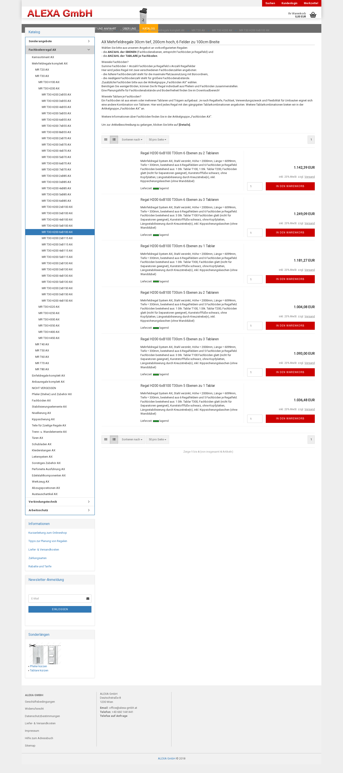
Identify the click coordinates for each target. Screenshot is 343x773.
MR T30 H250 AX (49, 321)
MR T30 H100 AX (49, 90)
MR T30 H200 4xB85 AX (56, 197)
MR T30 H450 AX (49, 346)
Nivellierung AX (41, 421)
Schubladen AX (41, 453)
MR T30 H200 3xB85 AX (56, 190)
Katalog (149, 28)
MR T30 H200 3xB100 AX (57, 222)
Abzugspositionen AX (46, 496)
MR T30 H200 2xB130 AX (57, 272)
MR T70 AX (42, 371)
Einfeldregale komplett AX (48, 384)
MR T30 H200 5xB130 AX (57, 290)
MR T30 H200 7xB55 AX (56, 134)
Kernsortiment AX (43, 66)
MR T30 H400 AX (49, 340)
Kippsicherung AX (43, 428)
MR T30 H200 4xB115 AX (57, 259)
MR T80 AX (42, 378)
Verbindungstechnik (43, 510)
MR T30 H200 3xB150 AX (57, 303)
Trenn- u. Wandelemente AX (49, 440)
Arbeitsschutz (38, 519)
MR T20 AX (42, 78)
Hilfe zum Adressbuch (39, 747)
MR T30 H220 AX (49, 315)
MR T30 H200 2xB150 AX (57, 297)
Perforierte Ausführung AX (48, 477)
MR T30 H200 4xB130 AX (57, 284)
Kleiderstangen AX (43, 459)
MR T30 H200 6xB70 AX (56, 172)
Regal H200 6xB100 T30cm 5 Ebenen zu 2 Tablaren (179, 301)
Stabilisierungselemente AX (49, 415)
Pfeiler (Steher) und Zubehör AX (52, 403)
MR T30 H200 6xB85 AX (56, 209)
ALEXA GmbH (166, 767)
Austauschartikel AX (45, 502)
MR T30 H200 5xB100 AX (57, 234)
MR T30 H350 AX (49, 334)
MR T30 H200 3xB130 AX (57, 278)
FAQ (52, 28)
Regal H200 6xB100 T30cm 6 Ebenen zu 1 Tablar (177, 255)
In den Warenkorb (290, 194)
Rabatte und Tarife (39, 575)
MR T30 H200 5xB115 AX (57, 265)
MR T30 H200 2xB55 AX (56, 103)
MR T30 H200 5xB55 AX (56, 122)
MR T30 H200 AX (49, 97)
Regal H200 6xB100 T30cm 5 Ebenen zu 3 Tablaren (179, 348)
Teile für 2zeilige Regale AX (49, 434)
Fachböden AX (41, 409)
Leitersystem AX (42, 465)
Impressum (32, 739)
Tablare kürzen (39, 679)
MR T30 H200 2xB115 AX (57, 246)
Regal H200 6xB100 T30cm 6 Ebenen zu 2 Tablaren (179, 162)
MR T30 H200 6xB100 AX (57, 240)
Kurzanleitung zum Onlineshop (47, 541)
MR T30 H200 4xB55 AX (56, 115)
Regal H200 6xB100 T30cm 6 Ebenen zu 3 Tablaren (179, 208)
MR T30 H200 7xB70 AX (56, 178)
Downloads (34, 28)
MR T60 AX (42, 365)
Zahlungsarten (37, 566)
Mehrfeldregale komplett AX (50, 72)
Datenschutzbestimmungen (42, 724)
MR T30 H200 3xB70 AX (56, 153)
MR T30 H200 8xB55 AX (56, 140)
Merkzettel (311, 3)
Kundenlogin (289, 3)
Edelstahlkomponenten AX (49, 484)
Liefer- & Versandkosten (43, 558)
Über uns (129, 28)
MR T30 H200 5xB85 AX (56, 203)
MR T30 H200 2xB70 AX (56, 147)
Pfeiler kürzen (38, 675)
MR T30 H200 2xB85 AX (56, 184)
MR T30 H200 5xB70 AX (56, 165)
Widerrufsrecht (34, 717)
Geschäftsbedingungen (40, 710)
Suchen (270, 3)
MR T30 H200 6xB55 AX (56, 128)
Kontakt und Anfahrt (100, 28)
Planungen (69, 28)
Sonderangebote (40, 50)
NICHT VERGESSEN (44, 396)
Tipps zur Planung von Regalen (47, 549)
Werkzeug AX (40, 490)
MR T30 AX (42, 84)
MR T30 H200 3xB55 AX (56, 109)
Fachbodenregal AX (42, 58)
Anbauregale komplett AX (48, 390)
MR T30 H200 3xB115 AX (57, 253)
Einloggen (60, 618)
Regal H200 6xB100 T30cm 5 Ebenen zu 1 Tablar (177, 394)
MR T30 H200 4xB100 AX (57, 228)
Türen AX (37, 446)
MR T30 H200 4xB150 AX (57, 309)
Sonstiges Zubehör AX (46, 471)
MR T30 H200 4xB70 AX (56, 159)
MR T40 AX (42, 353)
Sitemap (30, 754)
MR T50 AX (42, 359)
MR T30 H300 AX (49, 328)
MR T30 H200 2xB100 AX (57, 215)
